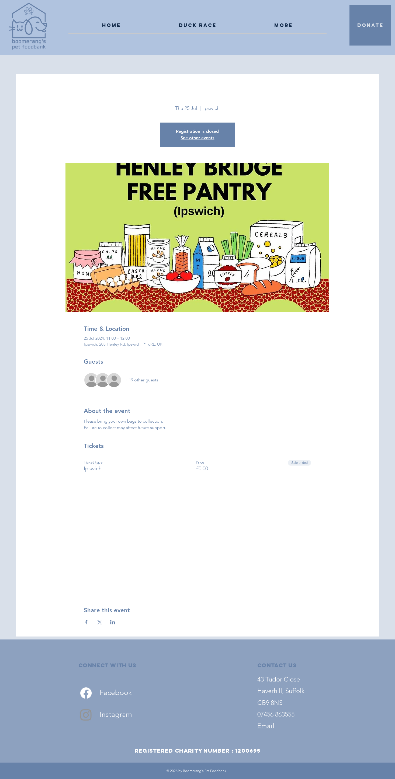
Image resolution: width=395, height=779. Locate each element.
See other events (197, 137)
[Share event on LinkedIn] (112, 622)
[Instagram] (85, 714)
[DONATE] (370, 25)
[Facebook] (85, 693)
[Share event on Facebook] (86, 622)
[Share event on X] (99, 622)
